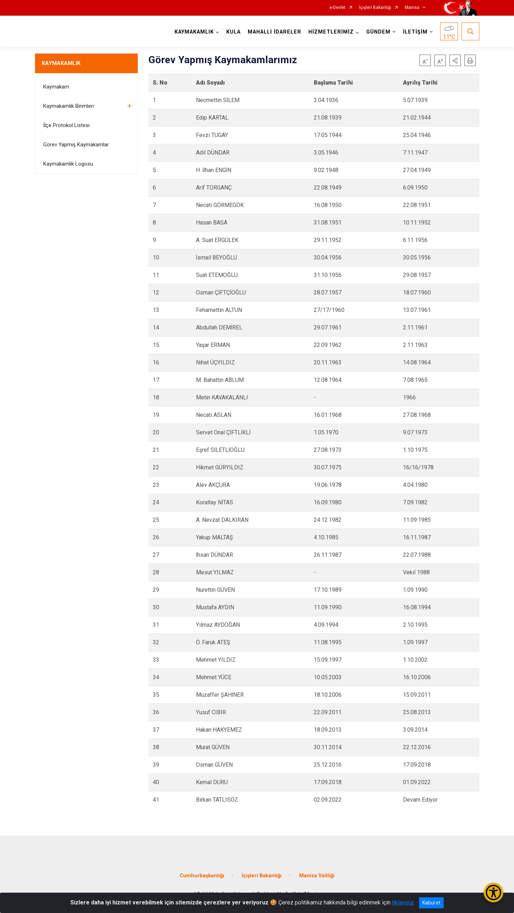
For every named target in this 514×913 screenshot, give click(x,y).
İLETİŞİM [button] (415, 32)
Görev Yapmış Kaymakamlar (76, 144)
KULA (233, 32)
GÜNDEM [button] (378, 32)
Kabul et (431, 903)
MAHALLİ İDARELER (274, 32)
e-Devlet (337, 7)
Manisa (412, 7)
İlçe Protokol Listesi (66, 125)
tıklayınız (403, 902)
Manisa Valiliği (316, 876)
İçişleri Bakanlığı (375, 7)
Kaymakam (56, 87)
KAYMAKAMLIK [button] (194, 32)
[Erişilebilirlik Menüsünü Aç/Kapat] (493, 892)
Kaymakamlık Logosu (68, 164)
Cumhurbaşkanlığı (202, 876)
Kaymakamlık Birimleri (68, 106)
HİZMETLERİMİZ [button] (331, 32)
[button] (455, 60)
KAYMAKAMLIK (61, 63)
